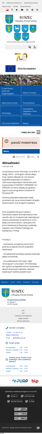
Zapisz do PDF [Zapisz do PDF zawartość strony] (19, 157)
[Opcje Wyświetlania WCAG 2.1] (34, 47)
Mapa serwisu (6, 6)
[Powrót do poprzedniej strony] (38, 156)
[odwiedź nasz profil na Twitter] (16, 9)
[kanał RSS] (37, 9)
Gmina (19, 282)
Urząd (13, 282)
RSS (3, 3)
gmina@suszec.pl (19, 338)
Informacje (35, 282)
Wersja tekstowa (25, 6)
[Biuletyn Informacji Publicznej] (7, 9)
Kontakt (15, 6)
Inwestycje (26, 282)
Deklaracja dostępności (14, 3)
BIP (23, 311)
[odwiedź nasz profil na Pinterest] (32, 9)
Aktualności (4, 282)
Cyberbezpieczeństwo (31, 3)
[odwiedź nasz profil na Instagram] (27, 9)
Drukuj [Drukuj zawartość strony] (30, 157)
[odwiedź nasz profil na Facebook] (12, 9)
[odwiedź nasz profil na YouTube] (22, 9)
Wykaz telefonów (12, 335)
